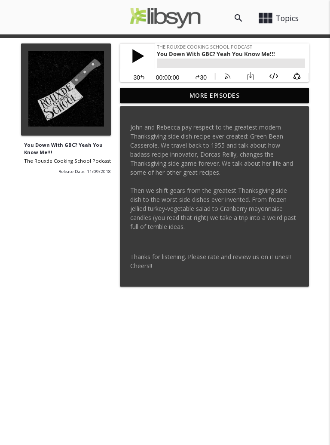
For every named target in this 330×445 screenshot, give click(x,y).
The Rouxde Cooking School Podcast (67, 161)
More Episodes (214, 95)
